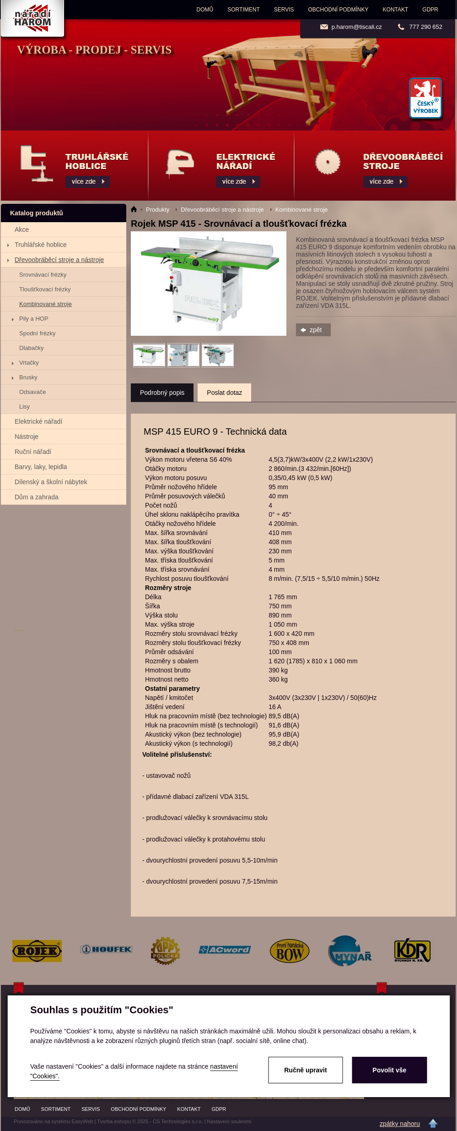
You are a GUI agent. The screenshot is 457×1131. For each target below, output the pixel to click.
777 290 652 (425, 26)
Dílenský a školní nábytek (51, 482)
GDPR (430, 9)
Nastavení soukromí (229, 1121)
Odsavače (32, 391)
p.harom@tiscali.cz (357, 26)
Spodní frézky (37, 333)
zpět (316, 329)
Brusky (28, 377)
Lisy (24, 406)
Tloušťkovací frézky (45, 289)
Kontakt (396, 9)
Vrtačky (29, 362)
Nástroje (26, 436)
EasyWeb (82, 1121)
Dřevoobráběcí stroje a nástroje (59, 259)
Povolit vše (389, 1070)
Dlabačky (31, 347)
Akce (22, 229)
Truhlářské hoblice (41, 244)
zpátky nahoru (400, 1123)
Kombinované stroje (45, 304)
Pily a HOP (33, 318)
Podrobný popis (162, 392)
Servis (284, 9)
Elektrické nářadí (38, 421)
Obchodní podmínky (338, 9)
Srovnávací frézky (42, 274)
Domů (205, 9)
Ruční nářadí (33, 451)
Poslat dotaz (224, 392)
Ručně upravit (305, 1070)
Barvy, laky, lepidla (41, 466)
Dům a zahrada (37, 497)
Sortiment (243, 9)
